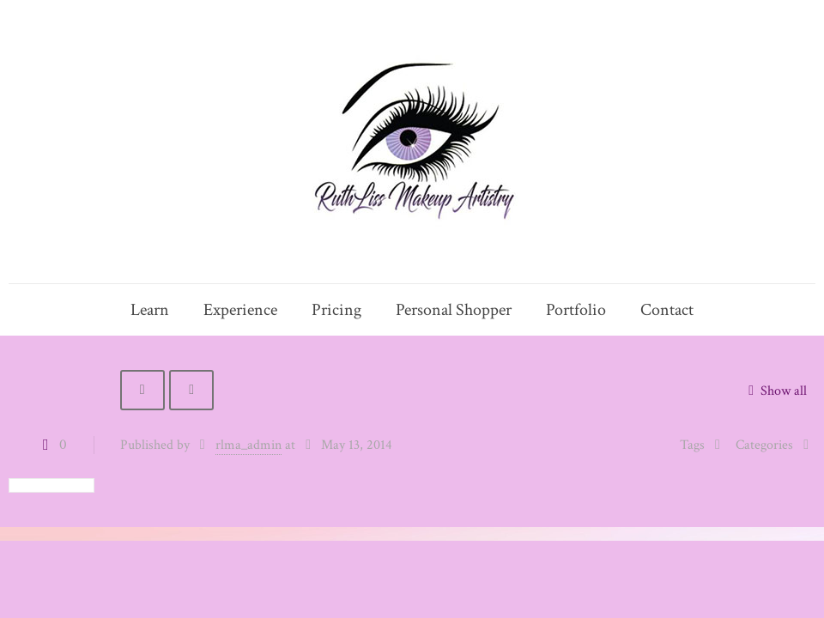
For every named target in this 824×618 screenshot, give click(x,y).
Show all (774, 391)
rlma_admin (248, 445)
